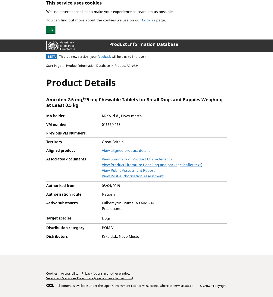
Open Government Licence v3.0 (126, 286)
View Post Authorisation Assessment (133, 176)
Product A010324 (127, 66)
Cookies (148, 20)
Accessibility (69, 273)
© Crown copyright (213, 286)
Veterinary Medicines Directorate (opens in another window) (89, 278)
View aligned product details (126, 150)
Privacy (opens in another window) (106, 273)
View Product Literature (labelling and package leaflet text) (152, 164)
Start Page (53, 66)
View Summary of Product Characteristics (137, 159)
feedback (104, 57)
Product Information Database (143, 44)
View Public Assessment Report (128, 170)
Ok (51, 29)
